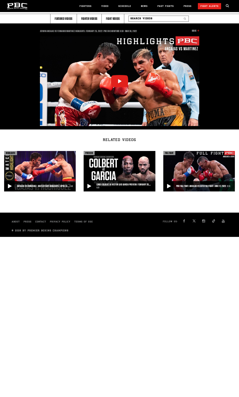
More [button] (194, 31)
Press (188, 6)
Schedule (124, 6)
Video (105, 6)
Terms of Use (83, 222)
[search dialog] (227, 6)
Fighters (85, 6)
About (16, 222)
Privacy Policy (60, 222)
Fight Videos (113, 18)
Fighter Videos (89, 18)
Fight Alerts (209, 6)
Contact (40, 222)
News (144, 6)
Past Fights (165, 6)
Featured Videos (63, 18)
